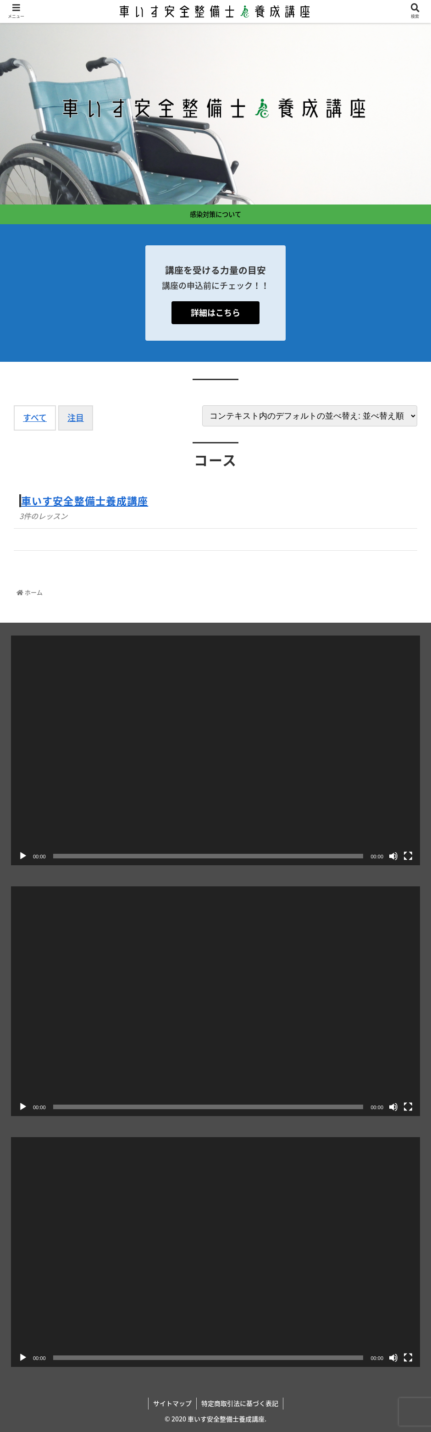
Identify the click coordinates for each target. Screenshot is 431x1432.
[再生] (23, 856)
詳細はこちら (215, 312)
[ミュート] (393, 856)
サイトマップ (172, 1403)
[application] (215, 751)
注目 (75, 417)
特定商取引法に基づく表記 (239, 1403)
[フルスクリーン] (408, 856)
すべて (35, 417)
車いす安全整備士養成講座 (84, 500)
